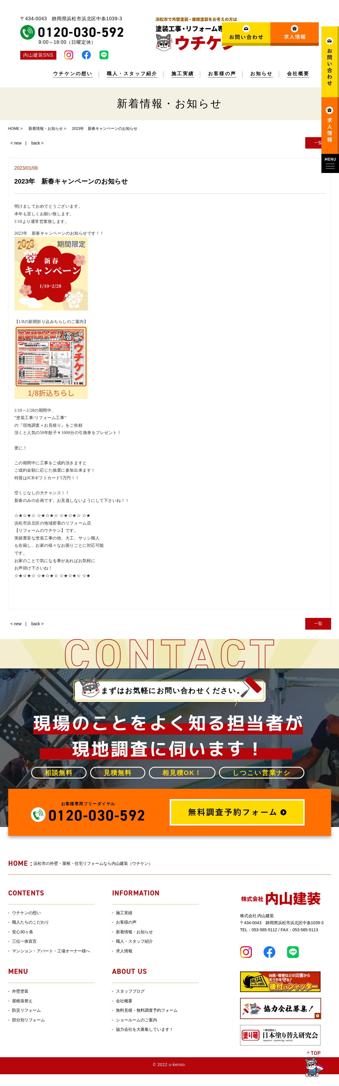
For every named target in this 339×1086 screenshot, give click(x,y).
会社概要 (298, 73)
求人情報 (124, 951)
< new (16, 143)
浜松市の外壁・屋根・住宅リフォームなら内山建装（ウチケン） (80, 863)
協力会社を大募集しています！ (144, 1029)
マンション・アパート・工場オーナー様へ (51, 951)
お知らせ (261, 73)
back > (37, 143)
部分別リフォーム (28, 1020)
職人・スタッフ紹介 (132, 73)
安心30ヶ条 (22, 931)
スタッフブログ (130, 991)
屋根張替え (22, 1000)
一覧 (318, 142)
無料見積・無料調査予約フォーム (147, 1010)
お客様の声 (222, 73)
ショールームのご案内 (136, 1020)
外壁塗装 (20, 991)
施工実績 (182, 73)
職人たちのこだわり (30, 922)
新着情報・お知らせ (134, 931)
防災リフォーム (26, 1010)
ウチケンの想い (72, 73)
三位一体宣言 (24, 941)
